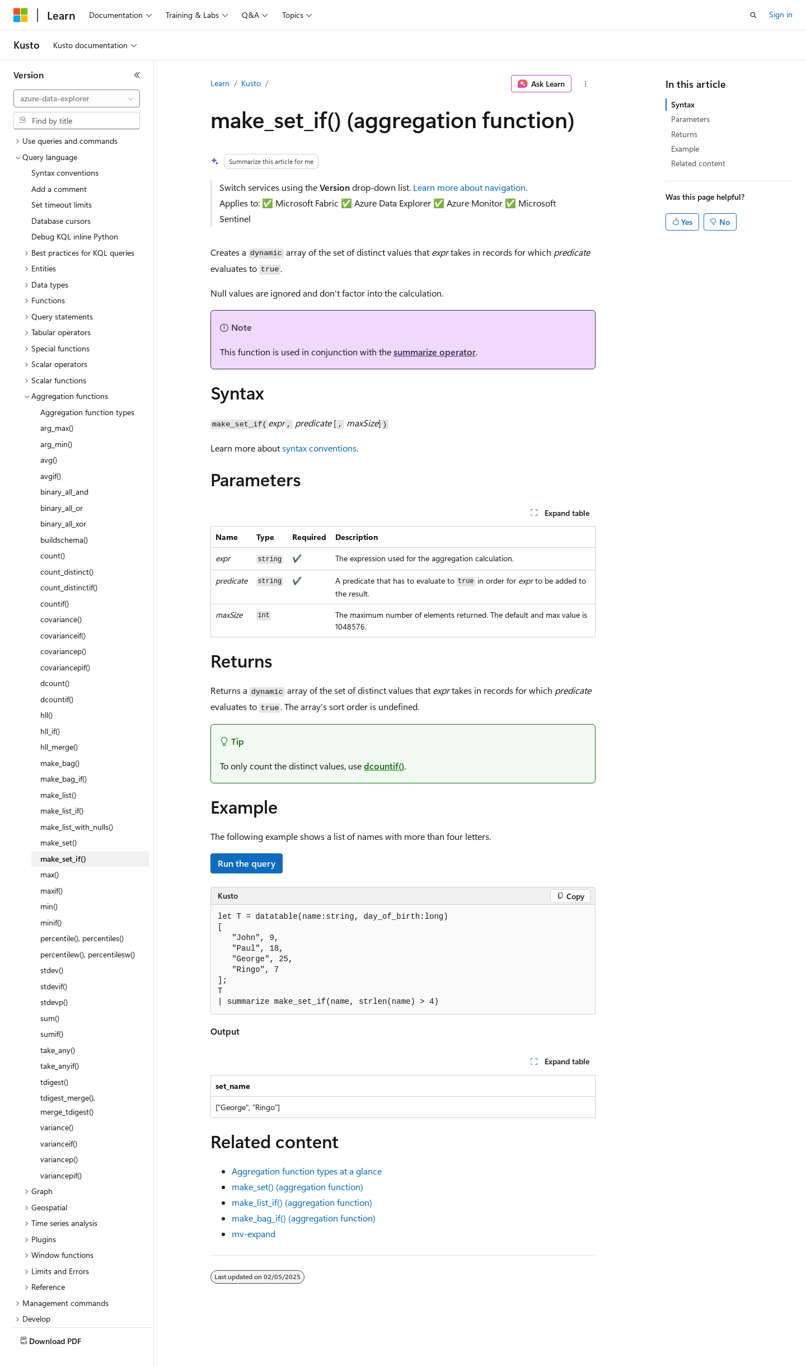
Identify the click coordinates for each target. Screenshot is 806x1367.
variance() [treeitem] (56, 1101)
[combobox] (76, 98)
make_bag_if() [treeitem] (63, 752)
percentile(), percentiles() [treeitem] (82, 911)
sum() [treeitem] (49, 992)
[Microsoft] (20, 15)
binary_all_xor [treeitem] (63, 497)
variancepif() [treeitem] (61, 1149)
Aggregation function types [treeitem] (87, 385)
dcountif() (384, 766)
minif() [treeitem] (51, 896)
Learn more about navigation (469, 187)
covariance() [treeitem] (61, 593)
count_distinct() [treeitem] (66, 545)
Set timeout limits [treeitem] (61, 178)
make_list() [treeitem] (58, 768)
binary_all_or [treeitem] (61, 481)
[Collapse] (137, 75)
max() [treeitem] (49, 848)
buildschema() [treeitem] (64, 513)
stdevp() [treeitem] (54, 975)
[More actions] (586, 84)
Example (685, 148)
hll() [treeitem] (46, 688)
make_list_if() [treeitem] (61, 784)
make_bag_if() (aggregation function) (304, 1218)
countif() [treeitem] (54, 577)
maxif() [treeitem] (51, 864)
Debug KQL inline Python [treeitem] (74, 210)
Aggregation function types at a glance (307, 1171)
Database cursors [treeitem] (61, 194)
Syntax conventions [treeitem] (65, 146)
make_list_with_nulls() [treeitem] (76, 800)
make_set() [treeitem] (58, 816)
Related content (698, 163)
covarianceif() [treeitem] (63, 609)
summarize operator (434, 352)
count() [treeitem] (52, 529)
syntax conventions (319, 448)
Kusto (251, 83)
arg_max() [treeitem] (56, 401)
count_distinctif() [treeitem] (68, 561)
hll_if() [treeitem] (50, 704)
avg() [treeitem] (48, 433)
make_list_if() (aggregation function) (302, 1202)
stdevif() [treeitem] (53, 960)
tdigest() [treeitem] (54, 1055)
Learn (219, 83)
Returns (684, 134)
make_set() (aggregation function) (297, 1186)
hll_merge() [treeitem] (59, 720)
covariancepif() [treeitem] (65, 641)
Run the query (246, 863)
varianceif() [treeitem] (58, 1117)
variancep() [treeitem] (59, 1133)
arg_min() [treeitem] (56, 417)
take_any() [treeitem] (57, 1023)
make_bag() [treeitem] (59, 736)
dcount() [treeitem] (54, 656)
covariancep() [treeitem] (63, 624)
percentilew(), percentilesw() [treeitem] (87, 928)
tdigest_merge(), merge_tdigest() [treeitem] (67, 1078)
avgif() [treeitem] (50, 449)
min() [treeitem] (49, 880)
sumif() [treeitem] (51, 1007)
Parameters (690, 119)
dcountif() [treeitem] (56, 673)
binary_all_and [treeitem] (64, 465)
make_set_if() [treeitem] (63, 832)
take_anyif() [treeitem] (59, 1039)
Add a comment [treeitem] (59, 162)
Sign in (781, 14)
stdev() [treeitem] (51, 943)
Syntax (683, 104)
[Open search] (753, 15)
